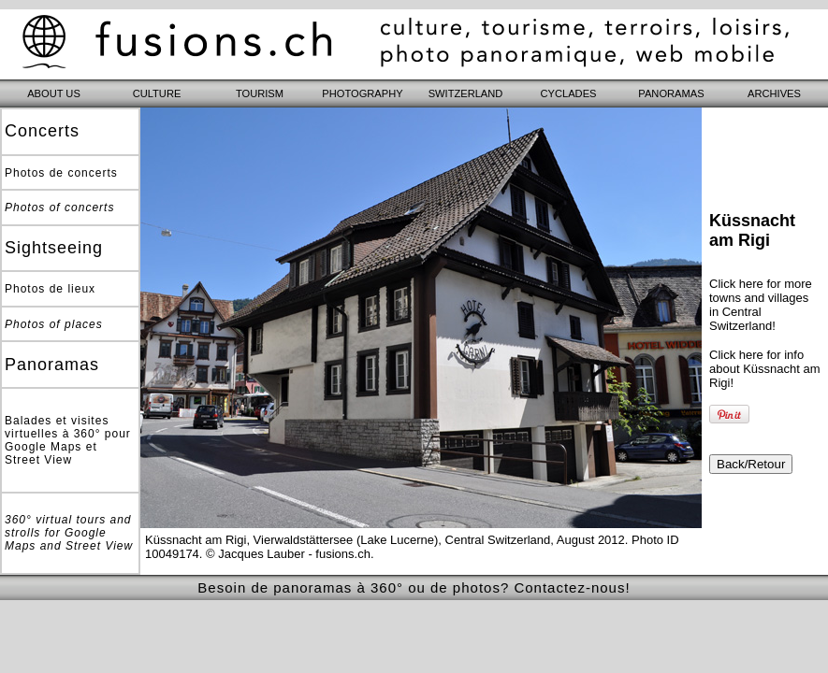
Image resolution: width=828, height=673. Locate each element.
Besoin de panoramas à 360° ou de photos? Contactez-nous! (413, 587)
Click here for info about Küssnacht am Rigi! (765, 369)
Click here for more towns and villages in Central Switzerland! (760, 305)
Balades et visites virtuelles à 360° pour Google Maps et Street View (68, 440)
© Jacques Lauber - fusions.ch (288, 554)
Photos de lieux (50, 288)
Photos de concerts (61, 172)
